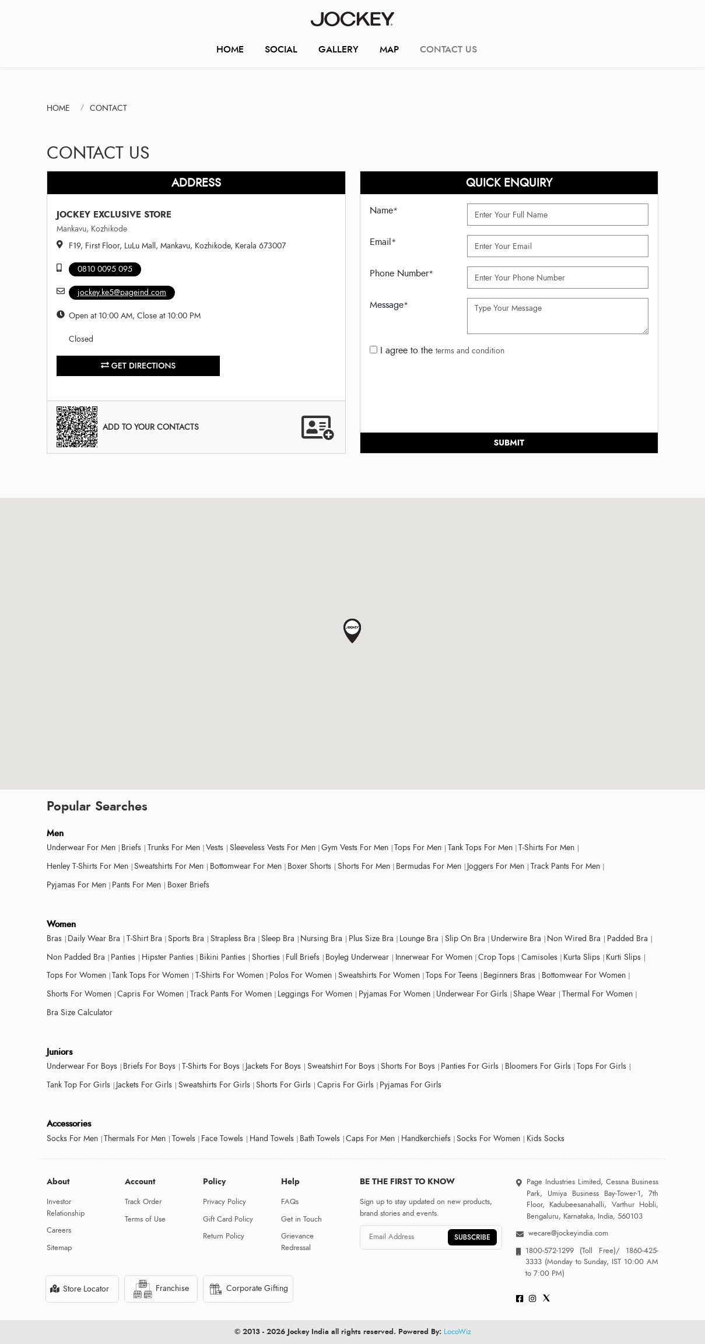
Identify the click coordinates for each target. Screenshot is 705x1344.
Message (389, 305)
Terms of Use (145, 1219)
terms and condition (470, 350)
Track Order (143, 1201)
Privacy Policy (224, 1201)
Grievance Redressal (297, 1242)
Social (281, 49)
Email (383, 242)
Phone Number (401, 273)
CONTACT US (448, 49)
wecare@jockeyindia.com (568, 1233)
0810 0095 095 (105, 269)
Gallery (338, 49)
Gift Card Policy (228, 1219)
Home (230, 49)
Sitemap (59, 1248)
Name (384, 210)
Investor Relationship (66, 1207)
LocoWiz (457, 1332)
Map (389, 49)
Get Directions (138, 365)
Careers (59, 1230)
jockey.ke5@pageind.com (122, 292)
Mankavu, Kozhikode (92, 228)
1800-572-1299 (549, 1250)
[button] (352, 631)
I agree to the (437, 350)
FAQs (290, 1201)
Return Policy (223, 1236)
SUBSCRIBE (472, 1237)
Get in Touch (301, 1219)
